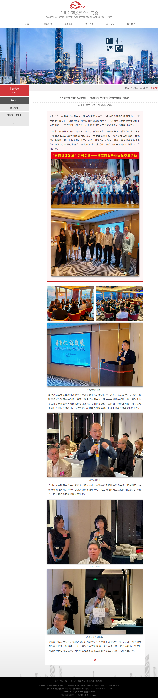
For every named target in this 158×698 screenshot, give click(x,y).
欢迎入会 (89, 24)
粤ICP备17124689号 (68, 695)
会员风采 (110, 24)
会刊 (14, 123)
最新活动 (14, 100)
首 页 (26, 24)
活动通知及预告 (14, 115)
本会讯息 (68, 24)
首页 (136, 88)
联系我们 (131, 24)
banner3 (79, 56)
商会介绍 (48, 24)
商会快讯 (14, 108)
